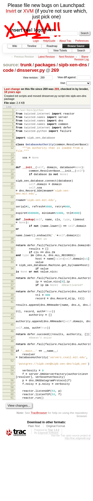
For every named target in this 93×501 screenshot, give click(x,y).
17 (12, 181)
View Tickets (60, 50)
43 (12, 357)
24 (12, 229)
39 (12, 333)
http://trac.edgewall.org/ (78, 499)
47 (12, 386)
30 (12, 276)
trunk (26, 64)
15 (12, 169)
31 (12, 281)
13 (12, 162)
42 (12, 349)
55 (12, 428)
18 (12, 185)
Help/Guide (49, 40)
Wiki (14, 46)
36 (12, 317)
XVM (28, 11)
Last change (12, 88)
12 (12, 154)
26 (12, 248)
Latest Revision (46, 56)
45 (12, 370)
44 (12, 362)
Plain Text (34, 487)
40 (12, 337)
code (8, 70)
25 (12, 237)
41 (12, 342)
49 (12, 398)
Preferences (82, 40)
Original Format (55, 487)
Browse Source (75, 46)
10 (12, 147)
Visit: (63, 83)
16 (12, 173)
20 (12, 197)
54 (12, 424)
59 (12, 449)
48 (12, 390)
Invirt (11, 11)
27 (12, 256)
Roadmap (52, 46)
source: (11, 64)
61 (12, 458)
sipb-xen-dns (73, 64)
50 (12, 401)
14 (12, 165)
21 (12, 201)
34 (12, 301)
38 (12, 325)
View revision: (30, 77)
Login (36, 40)
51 (12, 405)
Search (81, 50)
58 (12, 445)
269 (55, 70)
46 (12, 378)
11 (12, 150)
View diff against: (74, 77)
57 (12, 441)
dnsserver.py (31, 70)
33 (12, 293)
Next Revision (66, 56)
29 (12, 269)
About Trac (65, 40)
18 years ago (12, 91)
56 (12, 436)
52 (12, 413)
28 (12, 264)
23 (12, 221)
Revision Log (81, 59)
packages (45, 64)
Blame (84, 56)
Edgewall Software (48, 494)
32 (12, 289)
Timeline (31, 46)
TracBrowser (39, 473)
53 (12, 421)
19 (12, 189)
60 (12, 453)
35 (12, 309)
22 (12, 213)
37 (12, 321)
